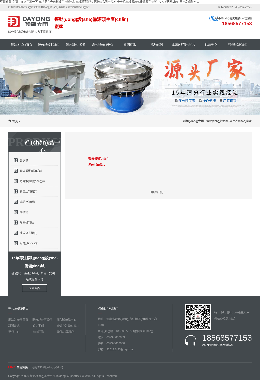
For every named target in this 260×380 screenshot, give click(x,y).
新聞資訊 (130, 44)
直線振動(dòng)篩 (31, 170)
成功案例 (157, 44)
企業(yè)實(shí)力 (184, 44)
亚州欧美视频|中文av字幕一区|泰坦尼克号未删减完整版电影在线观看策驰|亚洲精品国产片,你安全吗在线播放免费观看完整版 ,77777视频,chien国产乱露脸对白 (99, 1)
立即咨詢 (34, 288)
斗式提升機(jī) (28, 232)
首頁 (15, 121)
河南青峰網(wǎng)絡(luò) (47, 367)
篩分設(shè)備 (75, 44)
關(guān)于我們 (48, 44)
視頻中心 (211, 44)
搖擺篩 (24, 212)
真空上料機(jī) (28, 191)
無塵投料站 (27, 222)
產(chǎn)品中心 (243, 7)
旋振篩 (24, 160)
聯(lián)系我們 (225, 7)
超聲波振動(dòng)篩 (32, 181)
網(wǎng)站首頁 (21, 44)
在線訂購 (38, 331)
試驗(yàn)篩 (27, 201)
